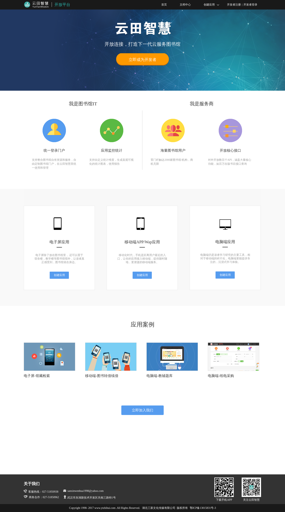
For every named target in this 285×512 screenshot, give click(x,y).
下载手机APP (224, 489)
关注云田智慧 (251, 489)
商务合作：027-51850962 (41, 497)
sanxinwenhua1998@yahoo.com (83, 490)
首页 (161, 5)
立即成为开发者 (142, 59)
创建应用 (209, 5)
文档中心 (183, 5)
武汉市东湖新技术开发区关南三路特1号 (90, 497)
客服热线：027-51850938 (41, 491)
